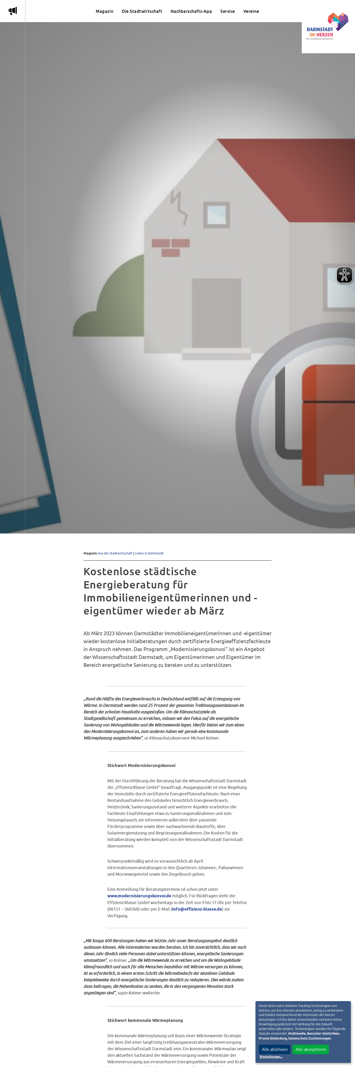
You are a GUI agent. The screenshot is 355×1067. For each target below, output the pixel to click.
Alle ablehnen (275, 1049)
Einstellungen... (271, 1057)
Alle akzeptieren (310, 1049)
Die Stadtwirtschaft (142, 11)
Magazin (104, 11)
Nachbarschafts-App (191, 11)
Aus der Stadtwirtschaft (115, 553)
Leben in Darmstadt (149, 553)
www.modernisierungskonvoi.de (139, 896)
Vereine (251, 11)
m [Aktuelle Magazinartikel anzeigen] (12, 11)
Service (227, 11)
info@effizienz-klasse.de (197, 909)
